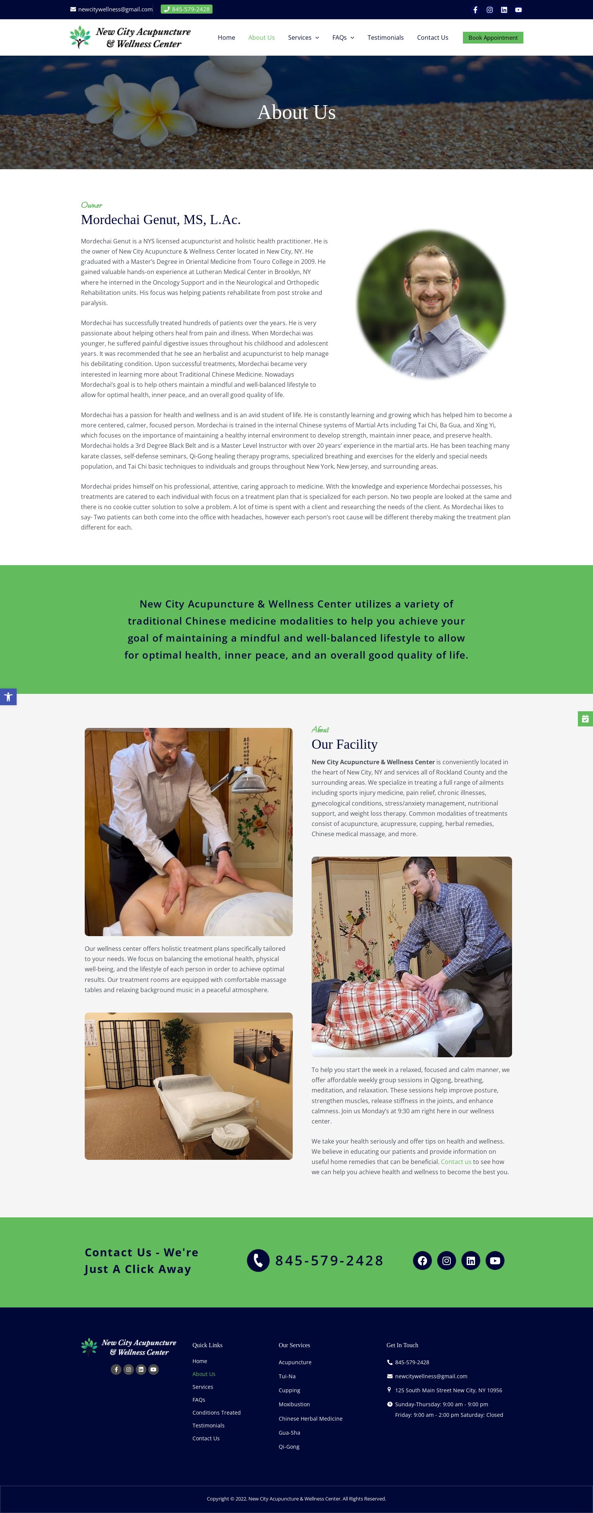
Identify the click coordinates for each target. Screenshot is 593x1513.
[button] (320, 37)
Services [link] (202, 1386)
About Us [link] (204, 1373)
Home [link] (199, 1361)
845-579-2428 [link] (186, 9)
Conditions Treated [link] (216, 1412)
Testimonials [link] (208, 1425)
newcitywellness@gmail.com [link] (115, 9)
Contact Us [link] (206, 1438)
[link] (8, 697)
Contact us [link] (456, 1162)
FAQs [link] (198, 1399)
